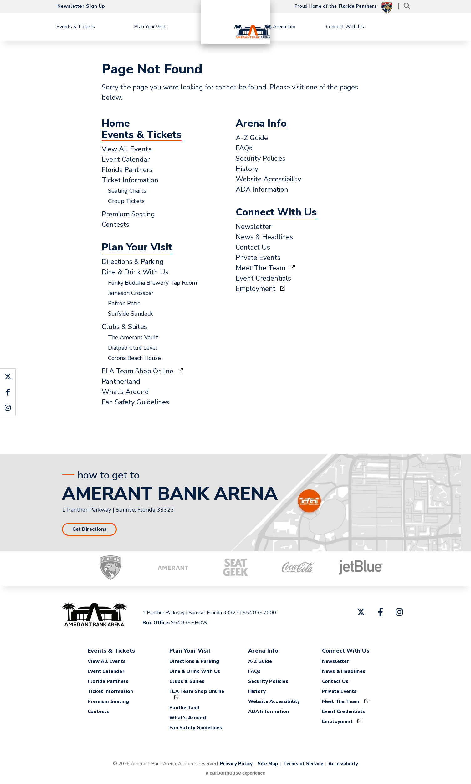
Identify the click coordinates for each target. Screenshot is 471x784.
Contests (115, 224)
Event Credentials (263, 278)
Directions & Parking (133, 261)
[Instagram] (399, 612)
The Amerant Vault (133, 337)
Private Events (258, 257)
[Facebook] (380, 612)
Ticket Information (130, 180)
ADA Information (262, 189)
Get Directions (89, 529)
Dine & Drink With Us (135, 272)
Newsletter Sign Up (81, 6)
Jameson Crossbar (131, 293)
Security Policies (260, 158)
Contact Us (253, 247)
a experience (235, 773)
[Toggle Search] (407, 6)
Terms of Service (303, 764)
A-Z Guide (252, 138)
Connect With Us (361, 26)
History (247, 169)
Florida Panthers (127, 170)
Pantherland (121, 381)
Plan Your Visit (166, 26)
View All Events (126, 149)
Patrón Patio (124, 303)
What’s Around (125, 392)
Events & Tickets (91, 26)
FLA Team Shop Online (137, 371)
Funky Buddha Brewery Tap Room (152, 282)
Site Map (268, 764)
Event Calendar (126, 159)
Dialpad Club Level (132, 348)
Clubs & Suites (124, 326)
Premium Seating (128, 214)
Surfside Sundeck (130, 313)
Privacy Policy (236, 764)
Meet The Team (260, 268)
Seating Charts (127, 191)
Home (116, 123)
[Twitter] (361, 612)
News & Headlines (264, 237)
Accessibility (343, 764)
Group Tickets (126, 201)
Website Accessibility (268, 179)
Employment (256, 288)
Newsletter (253, 226)
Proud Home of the (343, 7)
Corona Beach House (134, 358)
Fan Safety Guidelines (135, 402)
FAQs (244, 148)
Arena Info (299, 26)
